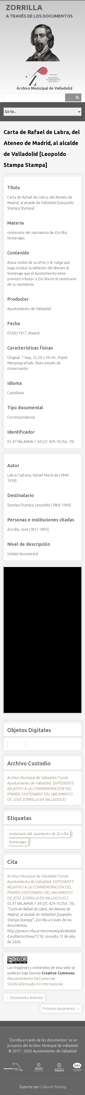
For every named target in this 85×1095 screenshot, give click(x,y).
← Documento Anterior (24, 998)
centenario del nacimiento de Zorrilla (38, 834)
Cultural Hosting (53, 1087)
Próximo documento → (61, 1009)
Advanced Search (69, 97)
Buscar (77, 97)
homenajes (18, 842)
